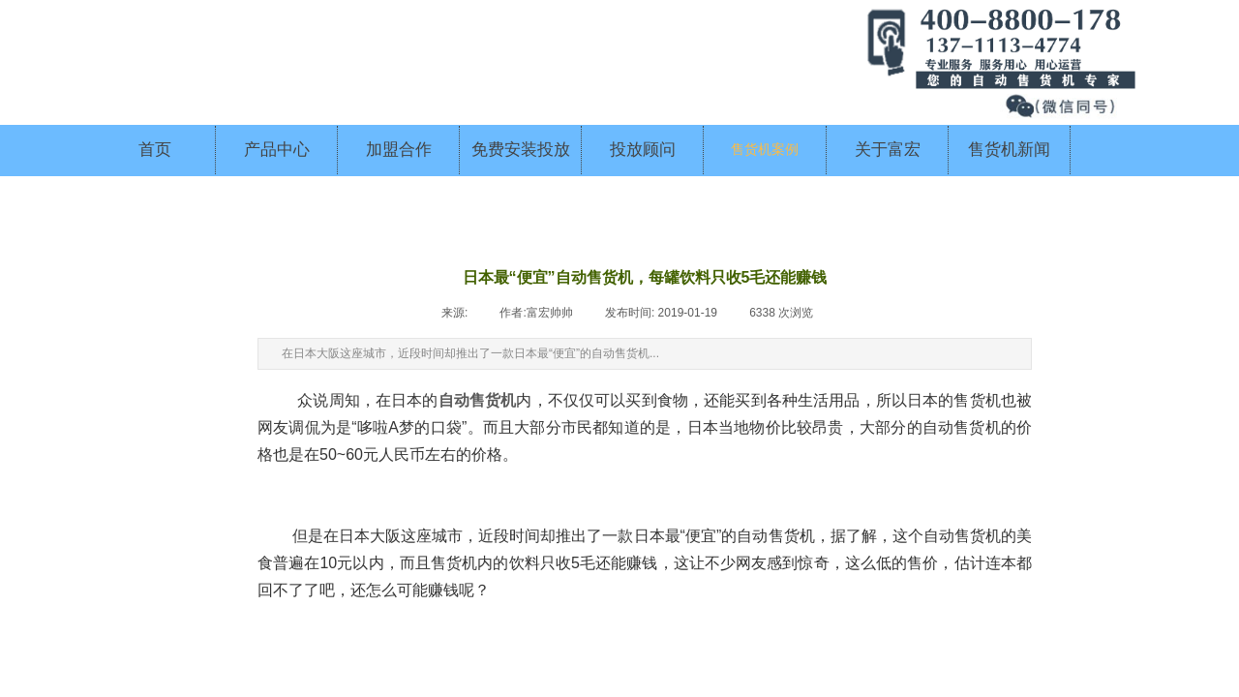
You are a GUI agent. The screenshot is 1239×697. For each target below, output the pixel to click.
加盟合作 (399, 149)
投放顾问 (643, 149)
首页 (154, 149)
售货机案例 (765, 149)
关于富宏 (888, 149)
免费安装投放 (520, 149)
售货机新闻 (1009, 149)
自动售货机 (477, 400)
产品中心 (277, 149)
